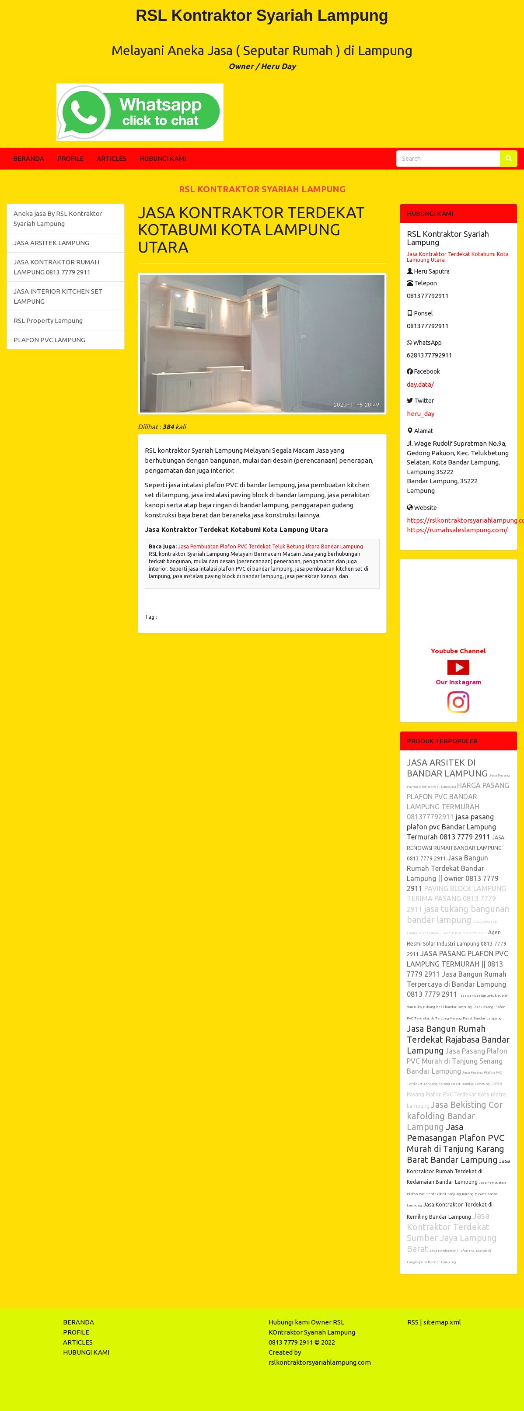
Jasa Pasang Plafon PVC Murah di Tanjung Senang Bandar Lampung (457, 1061)
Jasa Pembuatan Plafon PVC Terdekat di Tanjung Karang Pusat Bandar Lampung (456, 1194)
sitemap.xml (442, 1322)
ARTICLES (111, 158)
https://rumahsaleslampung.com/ (457, 530)
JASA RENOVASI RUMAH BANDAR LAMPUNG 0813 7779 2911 (455, 848)
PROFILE (70, 158)
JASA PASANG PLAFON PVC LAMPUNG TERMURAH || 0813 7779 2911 (457, 964)
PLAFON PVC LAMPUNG (49, 339)
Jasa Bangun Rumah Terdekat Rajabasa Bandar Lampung (458, 1039)
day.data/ (420, 384)
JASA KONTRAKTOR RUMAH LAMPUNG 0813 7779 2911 (56, 267)
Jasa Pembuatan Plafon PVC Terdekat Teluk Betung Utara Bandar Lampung (270, 546)
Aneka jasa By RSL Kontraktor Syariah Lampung (58, 218)
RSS (413, 1322)
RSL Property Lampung (48, 320)
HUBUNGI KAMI (163, 158)
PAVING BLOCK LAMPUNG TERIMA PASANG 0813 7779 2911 (456, 898)
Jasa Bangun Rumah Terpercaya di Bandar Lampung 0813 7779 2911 (457, 984)
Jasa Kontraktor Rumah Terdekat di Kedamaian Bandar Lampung (458, 1171)
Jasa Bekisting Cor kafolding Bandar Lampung (455, 1115)
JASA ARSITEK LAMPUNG (51, 242)
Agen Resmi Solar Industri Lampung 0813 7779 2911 (457, 943)
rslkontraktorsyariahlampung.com (320, 1362)
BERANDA (28, 158)
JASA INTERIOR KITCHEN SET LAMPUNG (58, 296)
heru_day (420, 413)
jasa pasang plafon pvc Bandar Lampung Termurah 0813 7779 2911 (451, 827)
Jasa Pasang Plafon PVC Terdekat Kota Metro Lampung (457, 1094)
